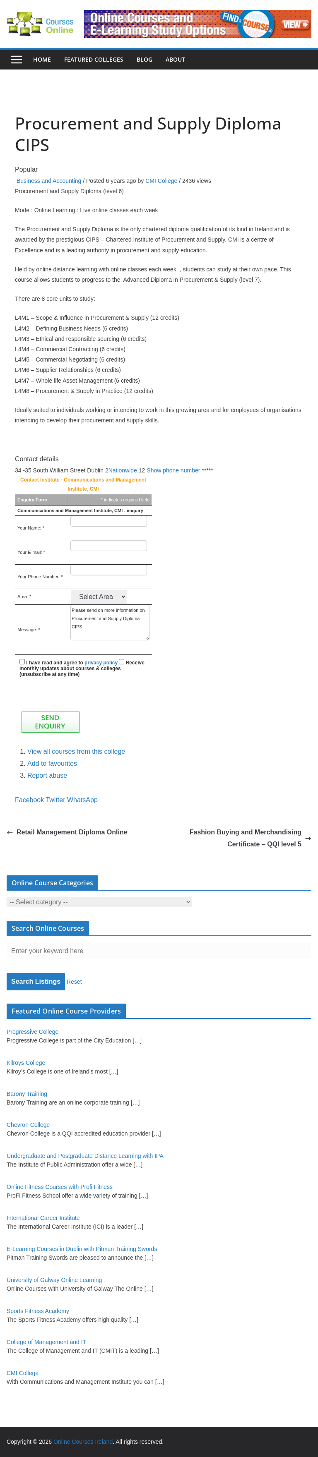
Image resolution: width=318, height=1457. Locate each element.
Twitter (55, 799)
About (175, 59)
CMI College (161, 180)
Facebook (29, 799)
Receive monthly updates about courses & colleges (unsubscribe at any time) (82, 668)
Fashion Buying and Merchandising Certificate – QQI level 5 (250, 838)
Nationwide (122, 470)
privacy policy (101, 663)
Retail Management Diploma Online (67, 832)
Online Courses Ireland (83, 1441)
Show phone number (173, 470)
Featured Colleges (93, 59)
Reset (74, 981)
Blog (144, 59)
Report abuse (47, 775)
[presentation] (82, 693)
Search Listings (35, 981)
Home (42, 59)
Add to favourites (52, 763)
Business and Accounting (49, 180)
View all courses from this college (76, 751)
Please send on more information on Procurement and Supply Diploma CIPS (109, 622)
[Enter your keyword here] (159, 951)
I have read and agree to (68, 663)
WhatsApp (82, 799)
